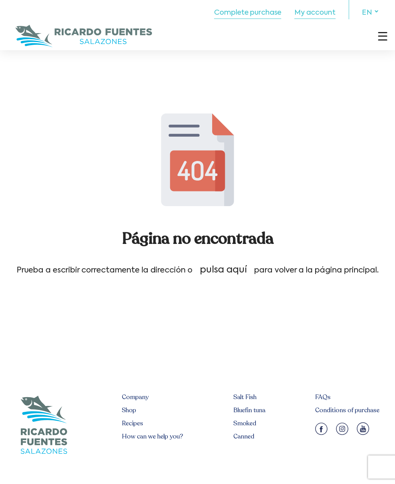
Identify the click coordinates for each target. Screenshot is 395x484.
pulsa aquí (223, 269)
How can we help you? (152, 436)
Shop (129, 410)
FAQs (323, 397)
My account (315, 12)
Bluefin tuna (249, 410)
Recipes (132, 423)
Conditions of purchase (347, 410)
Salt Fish (245, 397)
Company (135, 397)
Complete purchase (247, 12)
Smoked (244, 423)
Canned (243, 436)
